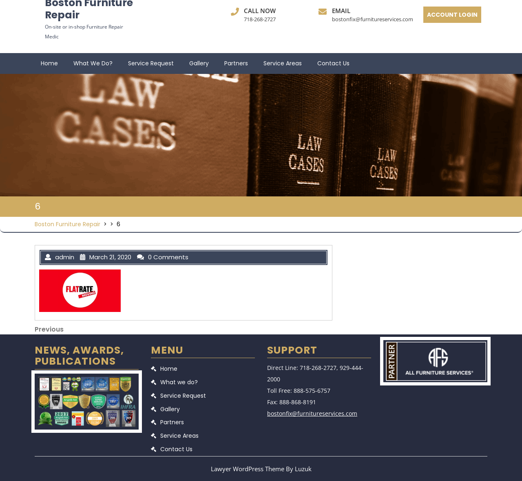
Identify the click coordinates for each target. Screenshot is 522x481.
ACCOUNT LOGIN (452, 15)
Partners (236, 63)
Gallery (199, 63)
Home (49, 63)
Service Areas (282, 63)
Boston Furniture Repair (67, 224)
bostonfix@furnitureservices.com (372, 19)
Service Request (151, 63)
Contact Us (333, 63)
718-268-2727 (260, 19)
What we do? (93, 63)
